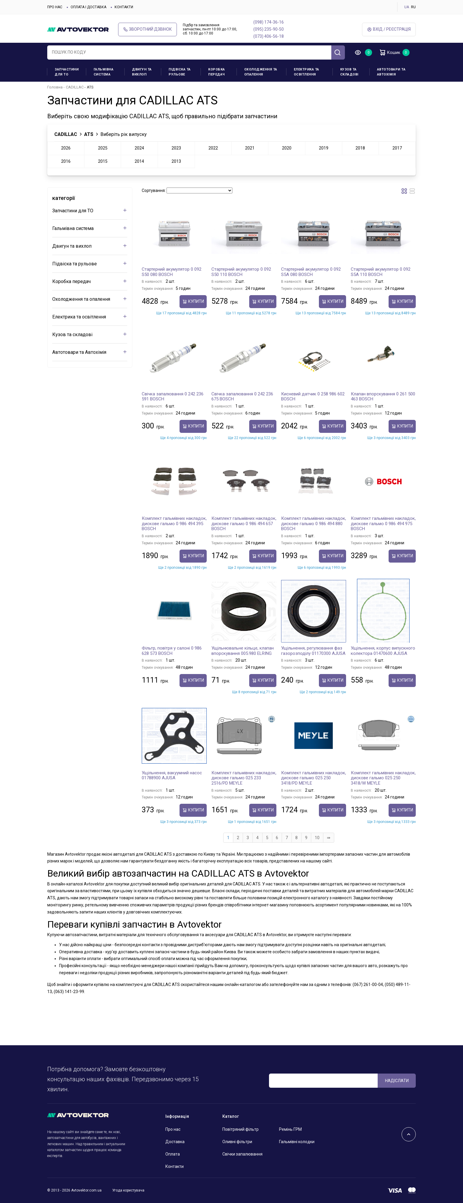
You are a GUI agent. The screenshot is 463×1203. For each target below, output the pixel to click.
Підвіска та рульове (180, 72)
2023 (176, 148)
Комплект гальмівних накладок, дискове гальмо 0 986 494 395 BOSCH (174, 523)
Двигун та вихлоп (142, 72)
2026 (66, 148)
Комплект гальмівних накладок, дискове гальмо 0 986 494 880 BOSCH (313, 523)
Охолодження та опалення (260, 72)
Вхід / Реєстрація (389, 29)
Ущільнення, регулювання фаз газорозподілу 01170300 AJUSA (313, 650)
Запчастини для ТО (67, 72)
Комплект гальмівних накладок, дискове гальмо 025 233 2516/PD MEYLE (243, 778)
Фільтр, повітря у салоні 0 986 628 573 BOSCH (172, 650)
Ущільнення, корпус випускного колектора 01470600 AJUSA (383, 650)
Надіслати (397, 1080)
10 (317, 837)
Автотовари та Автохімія (391, 72)
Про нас (54, 7)
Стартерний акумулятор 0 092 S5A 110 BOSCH (380, 272)
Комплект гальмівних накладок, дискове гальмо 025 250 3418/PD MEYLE (313, 778)
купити (193, 301)
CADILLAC (75, 87)
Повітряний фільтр (240, 1129)
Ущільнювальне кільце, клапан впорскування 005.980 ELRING (242, 650)
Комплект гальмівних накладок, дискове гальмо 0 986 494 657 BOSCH (243, 523)
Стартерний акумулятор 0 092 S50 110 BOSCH (241, 272)
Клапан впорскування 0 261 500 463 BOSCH (383, 396)
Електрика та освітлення (306, 72)
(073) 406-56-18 (268, 36)
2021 (250, 148)
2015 (102, 161)
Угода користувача (128, 1190)
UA (406, 7)
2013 (176, 161)
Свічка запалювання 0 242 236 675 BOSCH (242, 396)
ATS (88, 134)
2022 (213, 148)
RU (413, 7)
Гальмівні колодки (296, 1141)
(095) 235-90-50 (268, 29)
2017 (397, 148)
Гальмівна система (104, 72)
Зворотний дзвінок (147, 29)
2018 (360, 148)
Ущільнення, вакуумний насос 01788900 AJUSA (172, 775)
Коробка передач (216, 72)
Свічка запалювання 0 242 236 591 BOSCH (172, 396)
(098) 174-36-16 (268, 22)
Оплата (172, 1154)
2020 (286, 148)
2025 (102, 148)
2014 (139, 161)
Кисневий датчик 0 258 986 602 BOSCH (313, 396)
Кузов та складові (349, 72)
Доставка (175, 1141)
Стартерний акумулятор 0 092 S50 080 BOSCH (171, 272)
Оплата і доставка (88, 7)
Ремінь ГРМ (290, 1129)
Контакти (124, 7)
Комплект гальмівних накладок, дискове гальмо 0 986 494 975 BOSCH (383, 523)
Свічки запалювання (242, 1154)
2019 (323, 148)
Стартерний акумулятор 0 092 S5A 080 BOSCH (311, 272)
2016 (66, 161)
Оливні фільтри (237, 1141)
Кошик (391, 52)
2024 (139, 148)
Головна (55, 87)
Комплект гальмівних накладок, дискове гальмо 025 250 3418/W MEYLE (383, 778)
